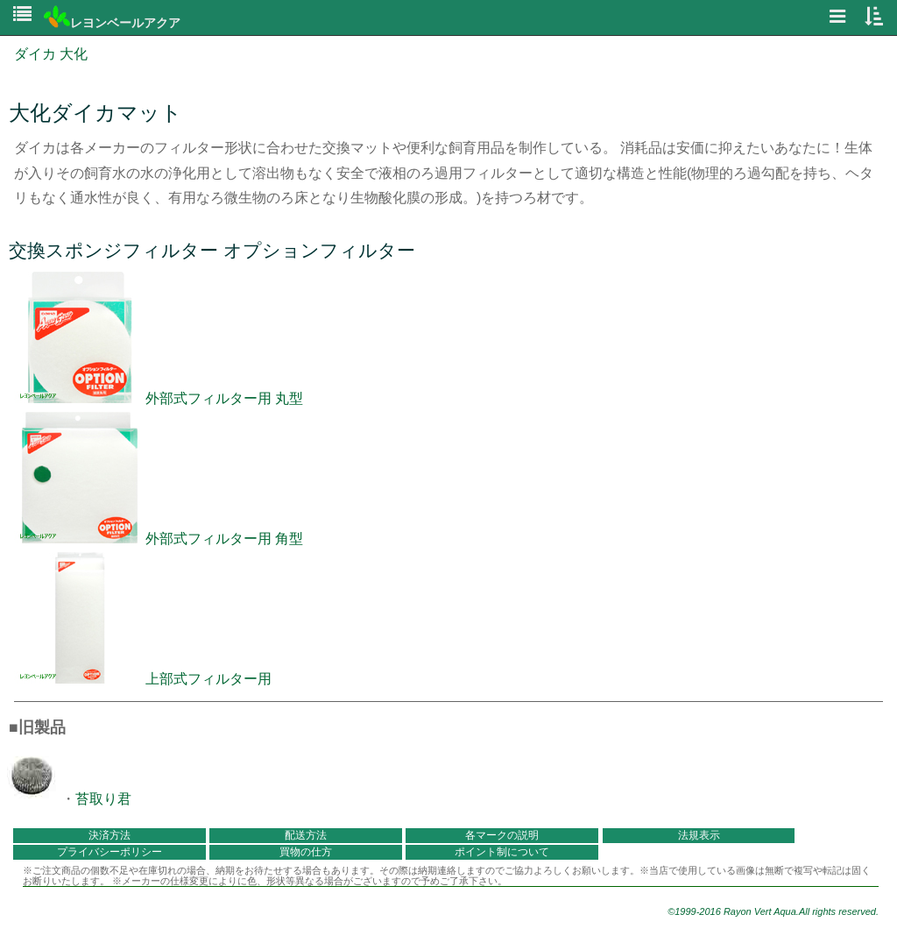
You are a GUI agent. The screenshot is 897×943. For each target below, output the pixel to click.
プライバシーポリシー (109, 852)
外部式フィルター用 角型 (158, 538)
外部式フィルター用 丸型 (158, 398)
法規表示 (699, 835)
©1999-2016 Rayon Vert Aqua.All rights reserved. (773, 911)
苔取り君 (103, 798)
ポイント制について (502, 852)
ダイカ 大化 (51, 53)
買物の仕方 (305, 852)
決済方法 (109, 835)
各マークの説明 (502, 835)
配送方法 (306, 835)
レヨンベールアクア (112, 23)
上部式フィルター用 (143, 678)
